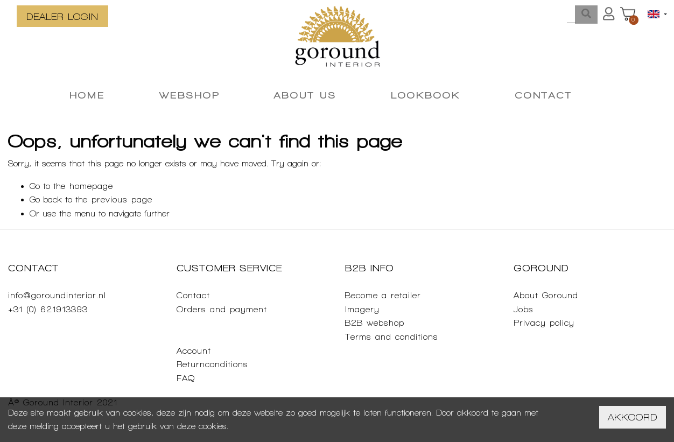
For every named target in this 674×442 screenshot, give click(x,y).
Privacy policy (544, 322)
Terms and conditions (391, 336)
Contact (193, 295)
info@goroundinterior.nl (57, 295)
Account (194, 350)
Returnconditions (212, 364)
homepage (91, 186)
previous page (122, 199)
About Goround (546, 295)
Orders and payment (222, 309)
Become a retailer (383, 295)
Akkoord (632, 417)
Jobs (523, 309)
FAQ (186, 378)
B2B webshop (374, 322)
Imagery (362, 309)
